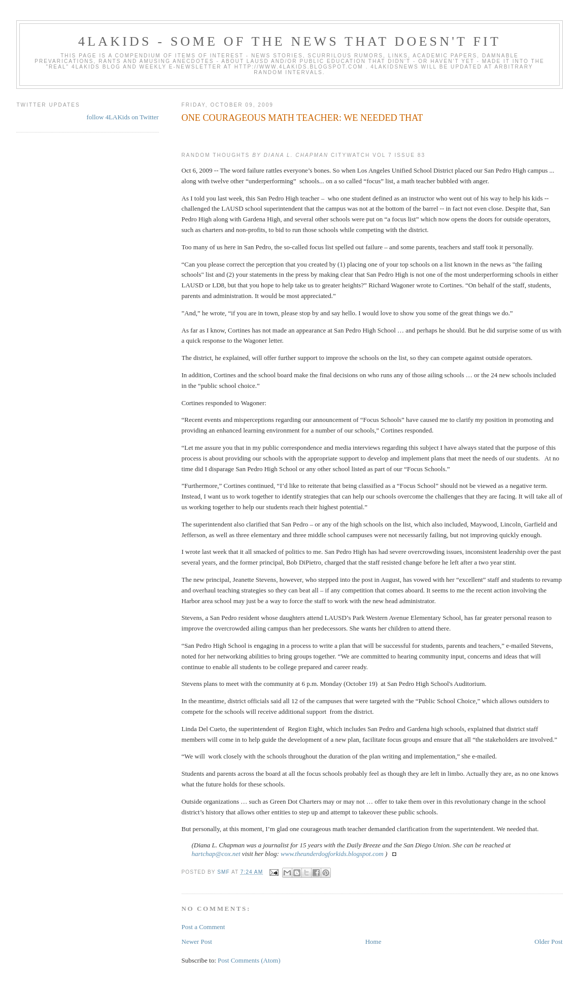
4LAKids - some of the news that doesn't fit (289, 41)
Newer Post (197, 941)
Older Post (548, 941)
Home (373, 941)
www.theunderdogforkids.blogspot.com (332, 854)
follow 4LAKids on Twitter (122, 117)
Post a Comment (203, 927)
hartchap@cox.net (216, 854)
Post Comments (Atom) (249, 960)
